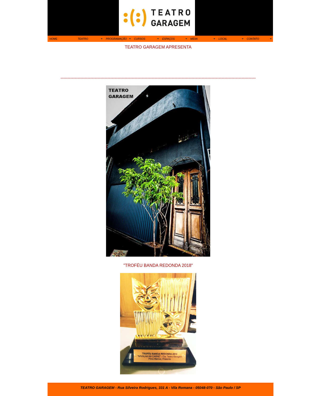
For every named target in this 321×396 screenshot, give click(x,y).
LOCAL (223, 38)
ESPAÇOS (168, 38)
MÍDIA (194, 38)
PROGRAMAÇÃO (116, 38)
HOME (53, 38)
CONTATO (253, 38)
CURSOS (139, 38)
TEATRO (83, 38)
